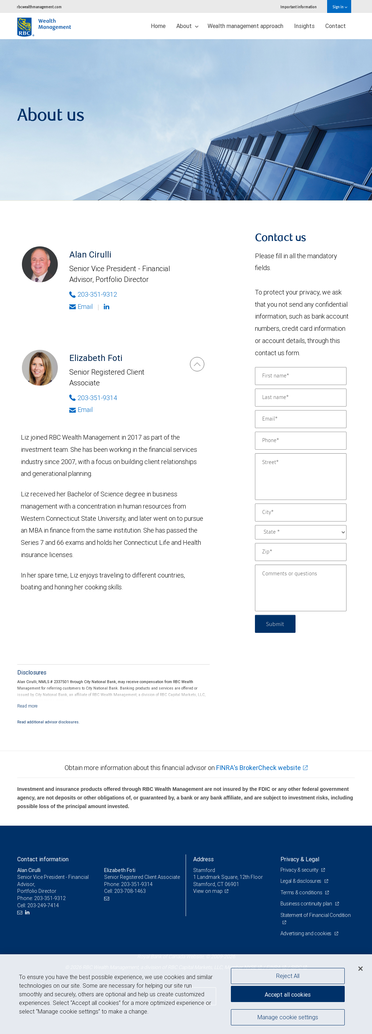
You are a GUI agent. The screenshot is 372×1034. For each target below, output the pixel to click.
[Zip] (301, 552)
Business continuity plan (306, 903)
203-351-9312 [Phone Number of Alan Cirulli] (93, 294)
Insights (304, 25)
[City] (301, 512)
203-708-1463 (130, 891)
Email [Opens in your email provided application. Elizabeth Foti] (81, 409)
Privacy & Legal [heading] (299, 859)
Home (158, 25)
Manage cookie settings (287, 1017)
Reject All (287, 975)
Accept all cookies (288, 994)
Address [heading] (203, 859)
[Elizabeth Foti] (197, 364)
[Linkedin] (107, 307)
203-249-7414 (43, 905)
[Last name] (301, 398)
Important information (298, 6)
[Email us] (20, 912)
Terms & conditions (302, 892)
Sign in (340, 6)
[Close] (360, 969)
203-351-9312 (50, 898)
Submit (275, 623)
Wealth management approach (245, 25)
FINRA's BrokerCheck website (258, 768)
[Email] (301, 419)
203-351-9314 (137, 884)
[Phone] (301, 441)
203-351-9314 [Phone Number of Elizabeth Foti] (93, 398)
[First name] (301, 376)
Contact (335, 25)
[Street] (301, 476)
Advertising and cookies (306, 933)
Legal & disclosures (301, 881)
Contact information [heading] (43, 859)
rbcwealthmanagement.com (39, 6)
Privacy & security (300, 870)
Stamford (204, 870)
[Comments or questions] (301, 588)
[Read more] (27, 706)
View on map (208, 891)
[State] (301, 532)
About (187, 25)
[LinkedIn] (28, 912)
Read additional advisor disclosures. (48, 721)
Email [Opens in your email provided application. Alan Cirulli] (81, 306)
